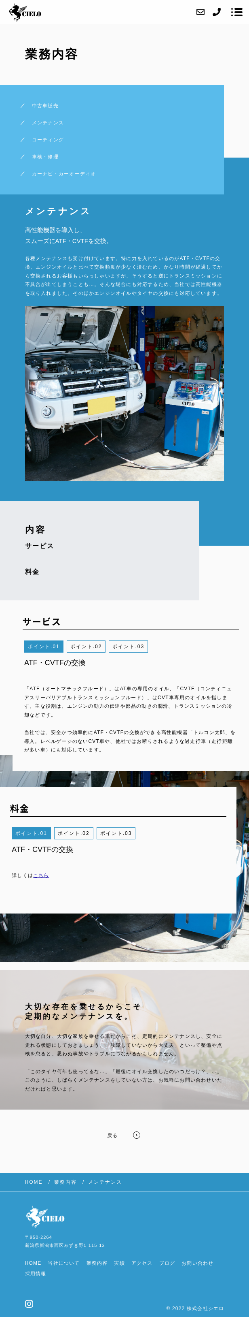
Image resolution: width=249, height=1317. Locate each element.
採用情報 (35, 1273)
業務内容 (97, 1263)
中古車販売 (45, 106)
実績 (119, 1263)
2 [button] (100, 646)
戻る (112, 1135)
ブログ (167, 1263)
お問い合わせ (197, 1263)
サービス (39, 545)
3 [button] (142, 646)
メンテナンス (48, 123)
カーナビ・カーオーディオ (64, 174)
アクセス (142, 1263)
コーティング (48, 140)
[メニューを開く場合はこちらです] (237, 12)
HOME (33, 1263)
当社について (64, 1263)
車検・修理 (45, 157)
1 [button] (58, 646)
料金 (32, 571)
